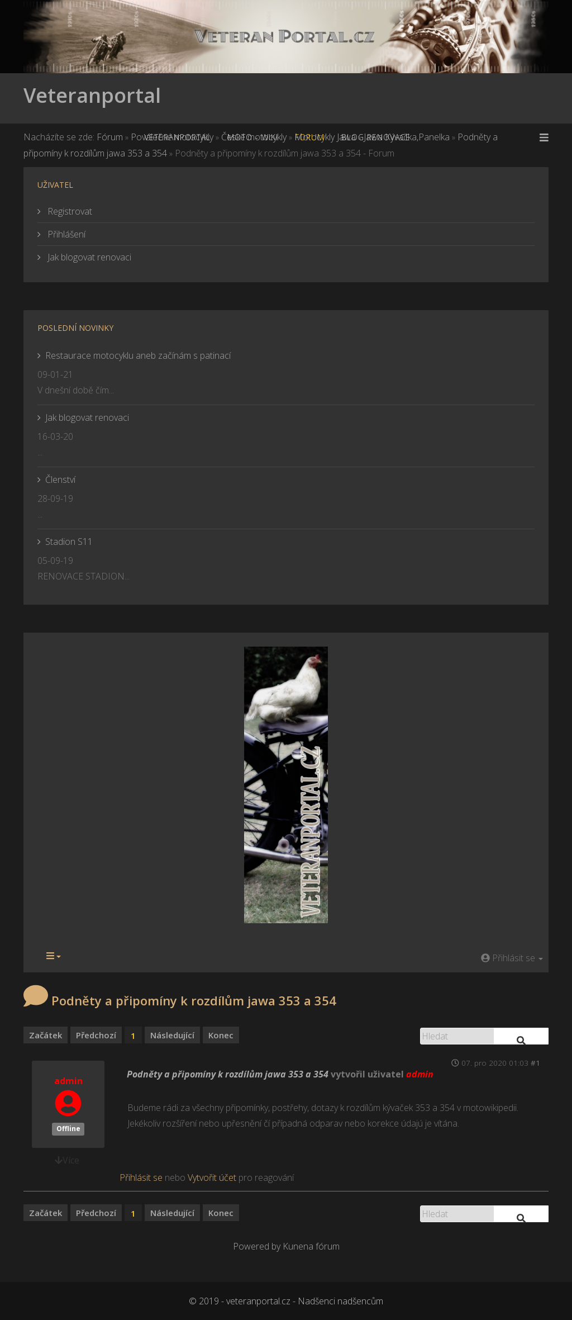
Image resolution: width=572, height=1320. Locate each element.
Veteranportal (92, 95)
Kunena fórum (311, 1246)
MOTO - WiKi (252, 137)
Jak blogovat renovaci (88, 257)
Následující (172, 1035)
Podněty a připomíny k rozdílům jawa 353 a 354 (227, 1074)
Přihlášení (65, 234)
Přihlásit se (141, 1177)
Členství (60, 479)
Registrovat (68, 211)
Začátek (45, 1035)
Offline (68, 1128)
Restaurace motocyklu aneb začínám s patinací (138, 355)
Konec (220, 1035)
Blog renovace (376, 137)
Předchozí (96, 1035)
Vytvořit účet (212, 1177)
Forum (310, 137)
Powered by (256, 1246)
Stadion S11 (69, 541)
